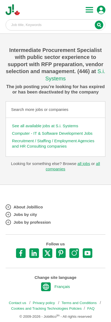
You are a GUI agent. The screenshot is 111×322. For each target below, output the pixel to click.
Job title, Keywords (55, 24)
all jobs (83, 163)
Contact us (18, 303)
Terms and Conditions (80, 303)
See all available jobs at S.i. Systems (45, 125)
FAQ (90, 308)
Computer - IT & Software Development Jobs (52, 133)
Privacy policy (44, 303)
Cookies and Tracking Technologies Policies (46, 308)
